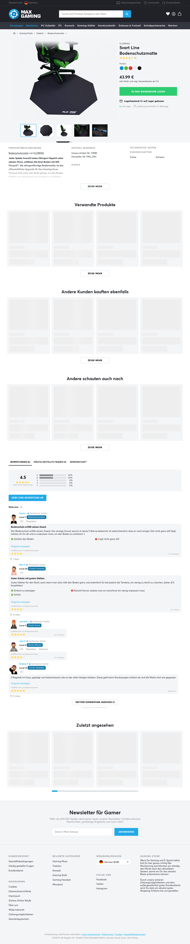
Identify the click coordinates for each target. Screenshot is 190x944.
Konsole (69, 25)
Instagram (101, 888)
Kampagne (16, 25)
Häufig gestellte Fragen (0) (50, 462)
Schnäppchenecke (154, 25)
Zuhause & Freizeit (130, 25)
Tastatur (57, 866)
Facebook (101, 879)
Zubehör (40, 33)
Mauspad (58, 884)
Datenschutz (107, 934)
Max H (22, 565)
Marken (172, 25)
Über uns (13, 905)
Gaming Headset (62, 880)
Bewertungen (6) (20, 462)
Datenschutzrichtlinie (20, 891)
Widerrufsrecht (16, 910)
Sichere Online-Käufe (20, 900)
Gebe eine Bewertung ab (27, 498)
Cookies (13, 887)
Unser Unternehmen (91, 934)
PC (60, 25)
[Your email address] (82, 832)
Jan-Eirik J (24, 622)
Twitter (100, 884)
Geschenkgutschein (131, 3)
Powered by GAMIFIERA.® (95, 708)
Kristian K (23, 664)
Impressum (14, 896)
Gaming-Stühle (86, 25)
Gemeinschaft (78, 462)
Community (151, 3)
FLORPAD (124, 44)
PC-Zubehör (48, 25)
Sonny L (23, 513)
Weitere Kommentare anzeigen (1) (95, 702)
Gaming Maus (60, 861)
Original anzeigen (20, 546)
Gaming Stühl (60, 875)
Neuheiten (32, 25)
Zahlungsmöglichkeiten (21, 914)
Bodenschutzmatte (56, 33)
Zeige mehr (95, 273)
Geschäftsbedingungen (21, 861)
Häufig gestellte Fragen (21, 866)
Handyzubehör (107, 25)
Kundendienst (173, 3)
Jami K (22, 641)
